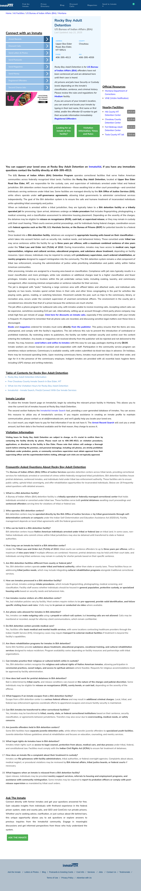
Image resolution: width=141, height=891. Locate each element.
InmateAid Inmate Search (53, 410)
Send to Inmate (109, 5)
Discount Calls (74, 5)
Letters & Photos (31, 872)
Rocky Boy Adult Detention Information (27, 377)
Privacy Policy (67, 878)
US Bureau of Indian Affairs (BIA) (41, 13)
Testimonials (124, 872)
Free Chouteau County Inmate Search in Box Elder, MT (34, 381)
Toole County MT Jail (114, 134)
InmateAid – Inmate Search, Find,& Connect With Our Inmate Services (42, 390)
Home (8, 13)
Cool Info (80, 872)
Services (91, 872)
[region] (28, 23)
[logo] (6, 9)
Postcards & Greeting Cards (61, 872)
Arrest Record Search (103, 422)
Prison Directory (45, 5)
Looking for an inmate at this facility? (63, 130)
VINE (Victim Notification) (116, 98)
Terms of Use (52, 878)
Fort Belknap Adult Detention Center (114, 129)
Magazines (92, 5)
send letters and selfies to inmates (52, 342)
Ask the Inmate (14, 872)
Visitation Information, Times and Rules (88, 130)
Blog (62, 5)
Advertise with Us (84, 878)
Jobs (101, 872)
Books (11, 326)
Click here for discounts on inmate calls (65, 314)
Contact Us (111, 872)
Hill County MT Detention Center (113, 113)
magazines (24, 326)
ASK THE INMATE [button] (17, 837)
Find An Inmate (25, 5)
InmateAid (95, 167)
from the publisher (81, 326)
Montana (62, 13)
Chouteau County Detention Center (113, 121)
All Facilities (18, 13)
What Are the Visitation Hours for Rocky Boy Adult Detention (38, 385)
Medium (59, 96)
